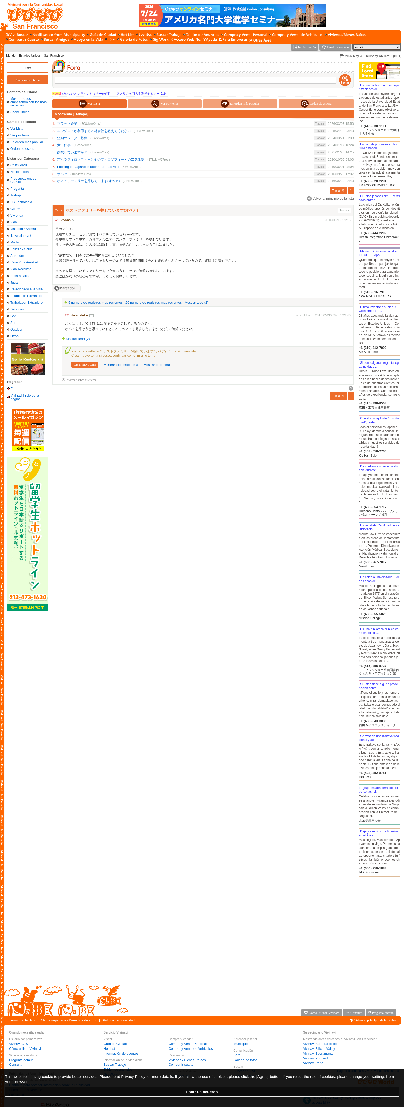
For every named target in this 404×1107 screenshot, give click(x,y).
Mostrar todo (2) (196, 302)
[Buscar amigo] (55, 40)
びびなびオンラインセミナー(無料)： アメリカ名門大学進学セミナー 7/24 (109, 93)
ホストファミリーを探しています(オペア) (88, 181)
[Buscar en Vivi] (17, 35)
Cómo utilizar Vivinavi (25, 1049)
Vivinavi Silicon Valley (319, 1049)
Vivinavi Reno (313, 1063)
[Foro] (110, 40)
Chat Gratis (18, 165)
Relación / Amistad (24, 262)
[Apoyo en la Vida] (87, 40)
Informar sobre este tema (81, 380)
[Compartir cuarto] (22, 40)
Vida (13, 222)
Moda (14, 242)
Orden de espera (23, 148)
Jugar (14, 282)
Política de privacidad (119, 1020)
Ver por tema (19, 135)
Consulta (15, 1065)
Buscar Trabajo (115, 1065)
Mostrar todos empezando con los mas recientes (28, 102)
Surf (13, 322)
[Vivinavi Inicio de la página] (33, 15)
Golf (13, 316)
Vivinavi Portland (315, 1058)
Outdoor (16, 329)
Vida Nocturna (20, 269)
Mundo (11, 55)
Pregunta (17, 188)
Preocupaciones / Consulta (23, 180)
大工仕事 (64, 145)
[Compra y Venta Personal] (244, 35)
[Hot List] (126, 35)
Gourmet (16, 208)
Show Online (19, 112)
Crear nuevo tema (28, 80)
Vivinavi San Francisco (320, 1044)
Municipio (240, 1044)
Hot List (109, 1049)
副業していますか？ (72, 152)
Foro (27, 68)
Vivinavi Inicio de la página (25, 397)
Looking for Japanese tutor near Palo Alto (88, 167)
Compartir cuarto (181, 1065)
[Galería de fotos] (132, 40)
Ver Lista (16, 128)
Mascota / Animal (23, 228)
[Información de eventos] (144, 35)
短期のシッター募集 (72, 138)
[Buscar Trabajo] (167, 35)
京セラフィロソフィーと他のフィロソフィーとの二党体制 (100, 159)
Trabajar (16, 195)
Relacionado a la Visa (26, 289)
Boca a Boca (19, 275)
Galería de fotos (245, 1060)
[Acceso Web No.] (186, 40)
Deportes (17, 309)
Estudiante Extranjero (26, 296)
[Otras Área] (260, 40)
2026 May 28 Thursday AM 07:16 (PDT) (373, 56)
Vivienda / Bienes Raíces (187, 1060)
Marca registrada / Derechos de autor (68, 1020)
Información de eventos (121, 1053)
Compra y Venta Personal (188, 1044)
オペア (62, 174)
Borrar (298, 315)
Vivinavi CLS (18, 1044)
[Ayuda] (210, 40)
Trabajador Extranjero (26, 302)
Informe (308, 315)
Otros (14, 336)
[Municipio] (57, 35)
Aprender (17, 255)
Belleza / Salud (21, 249)
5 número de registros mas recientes (95, 302)
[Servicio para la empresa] (233, 40)
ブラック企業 (67, 124)
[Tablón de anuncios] (201, 35)
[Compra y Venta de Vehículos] (296, 35)
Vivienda (16, 215)
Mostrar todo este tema (121, 365)
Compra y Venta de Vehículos (191, 1049)
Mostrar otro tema (157, 365)
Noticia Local (19, 172)
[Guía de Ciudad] (101, 35)
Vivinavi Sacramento (318, 1053)
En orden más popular (26, 142)
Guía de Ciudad (115, 1044)
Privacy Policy (133, 1076)
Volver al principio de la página (375, 1020)
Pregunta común (21, 1060)
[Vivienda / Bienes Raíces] (345, 35)
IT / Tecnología (21, 202)
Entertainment (20, 235)
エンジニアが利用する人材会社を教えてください (94, 131)
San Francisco (54, 55)
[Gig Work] (159, 40)
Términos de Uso (22, 1020)
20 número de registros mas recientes (153, 302)
